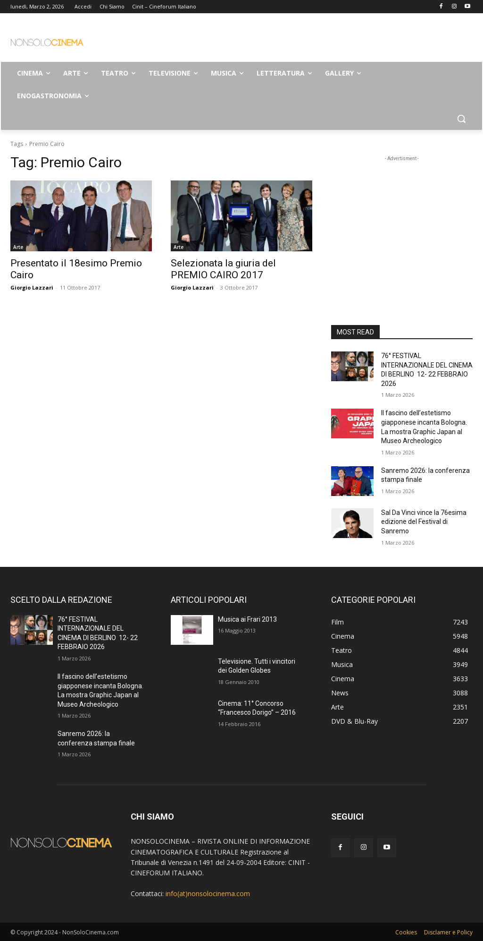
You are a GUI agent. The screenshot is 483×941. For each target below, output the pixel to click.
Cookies (406, 932)
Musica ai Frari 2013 (247, 619)
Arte (18, 247)
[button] (461, 118)
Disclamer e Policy (448, 932)
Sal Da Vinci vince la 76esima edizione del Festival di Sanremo (423, 522)
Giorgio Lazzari (31, 287)
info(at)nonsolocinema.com (208, 893)
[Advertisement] (231, 40)
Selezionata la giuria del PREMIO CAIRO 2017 (223, 269)
